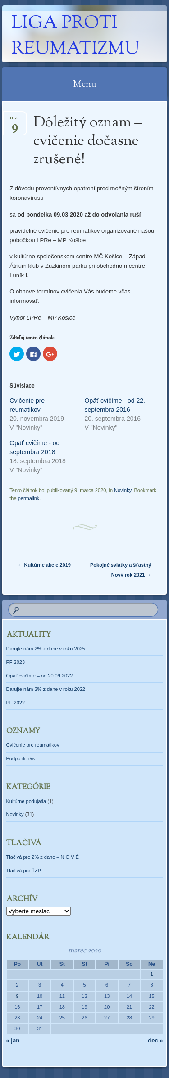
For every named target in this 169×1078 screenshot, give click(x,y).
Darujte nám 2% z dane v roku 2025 (46, 648)
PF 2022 (15, 702)
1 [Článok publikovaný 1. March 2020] (152, 974)
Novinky (122, 490)
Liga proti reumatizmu (75, 36)
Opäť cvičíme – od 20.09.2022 (39, 675)
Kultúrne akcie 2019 (44, 565)
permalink (29, 498)
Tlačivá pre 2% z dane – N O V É (42, 857)
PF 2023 (15, 662)
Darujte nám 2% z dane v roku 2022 (46, 689)
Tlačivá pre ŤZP (23, 870)
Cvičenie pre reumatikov (32, 745)
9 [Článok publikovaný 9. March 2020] (17, 996)
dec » (155, 1040)
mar (15, 120)
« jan (13, 1040)
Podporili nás (20, 758)
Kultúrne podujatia (26, 801)
